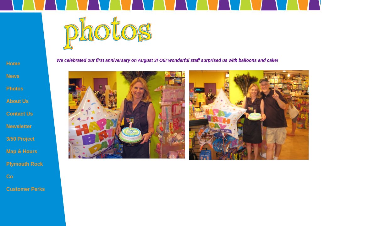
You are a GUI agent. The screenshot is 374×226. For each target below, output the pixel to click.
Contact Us (19, 113)
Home (13, 63)
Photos (14, 88)
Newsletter (19, 126)
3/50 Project (20, 139)
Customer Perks (25, 189)
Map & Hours (21, 151)
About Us (17, 101)
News (12, 76)
